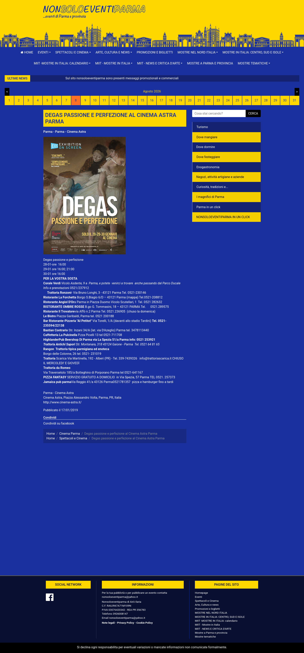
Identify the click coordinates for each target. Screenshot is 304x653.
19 (180, 100)
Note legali (108, 622)
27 (256, 100)
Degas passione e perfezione (63, 260)
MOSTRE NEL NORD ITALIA (211, 612)
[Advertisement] (208, 16)
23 (218, 100)
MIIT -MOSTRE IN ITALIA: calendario (216, 620)
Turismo (202, 127)
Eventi (198, 596)
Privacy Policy (125, 622)
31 (294, 100)
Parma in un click (208, 207)
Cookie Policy (144, 622)
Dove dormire (205, 147)
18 (171, 100)
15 (142, 100)
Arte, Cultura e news (207, 604)
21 (199, 100)
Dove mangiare (206, 137)
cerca (253, 113)
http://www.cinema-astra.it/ (62, 402)
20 (190, 100)
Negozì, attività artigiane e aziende (220, 177)
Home (27, 52)
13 (123, 100)
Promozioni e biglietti (155, 52)
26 (247, 100)
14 (133, 100)
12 (114, 100)
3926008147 (120, 613)
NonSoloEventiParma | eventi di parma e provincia (96, 11)
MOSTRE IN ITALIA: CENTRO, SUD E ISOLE (220, 616)
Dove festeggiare (208, 157)
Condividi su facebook (58, 423)
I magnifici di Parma (210, 197)
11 (104, 100)
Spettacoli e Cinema (207, 600)
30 (285, 100)
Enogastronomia (207, 167)
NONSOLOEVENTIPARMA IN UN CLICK (223, 217)
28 (266, 100)
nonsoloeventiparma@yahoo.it (120, 596)
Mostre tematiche (205, 636)
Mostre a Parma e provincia (210, 63)
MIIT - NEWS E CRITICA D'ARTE (213, 628)
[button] (44, 52)
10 (95, 100)
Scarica (61, 358)
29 (275, 100)
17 (161, 100)
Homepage (201, 592)
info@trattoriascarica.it (155, 358)
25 (237, 100)
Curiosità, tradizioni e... (212, 187)
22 (209, 100)
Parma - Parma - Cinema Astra (64, 132)
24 (228, 100)
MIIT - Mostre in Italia (207, 624)
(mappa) (133, 297)
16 (152, 100)
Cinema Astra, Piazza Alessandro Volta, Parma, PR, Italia (82, 397)
